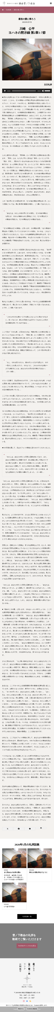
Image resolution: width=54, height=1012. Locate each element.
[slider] (24, 90)
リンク (25, 965)
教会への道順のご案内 (29, 966)
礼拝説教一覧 (27, 916)
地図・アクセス (34, 966)
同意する (21, 1009)
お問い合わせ (20, 966)
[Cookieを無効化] (51, 1007)
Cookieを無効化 (32, 1009)
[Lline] (29, 829)
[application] (27, 91)
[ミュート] (43, 91)
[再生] (5, 91)
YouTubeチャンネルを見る (27, 946)
